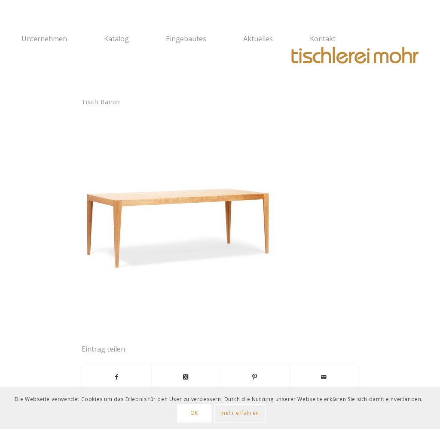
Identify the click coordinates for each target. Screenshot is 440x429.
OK (194, 413)
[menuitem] (57, 38)
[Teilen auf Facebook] (116, 376)
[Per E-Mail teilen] (324, 376)
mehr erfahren (239, 413)
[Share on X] (186, 376)
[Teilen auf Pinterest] (254, 376)
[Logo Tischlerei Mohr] (354, 56)
